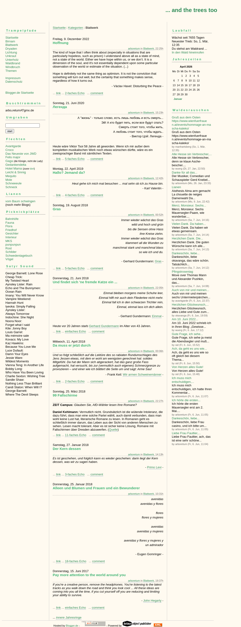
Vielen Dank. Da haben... (189, 224)
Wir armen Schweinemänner (142, 374)
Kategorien (75, 27)
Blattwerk (11, 45)
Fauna (9, 222)
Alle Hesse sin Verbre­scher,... (192, 154)
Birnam (10, 41)
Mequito (10, 176)
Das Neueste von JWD (20, 153)
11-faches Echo (75, 435)
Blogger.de (72, 625)
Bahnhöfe (12, 219)
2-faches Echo (74, 93)
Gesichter (12, 233)
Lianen (176, 187)
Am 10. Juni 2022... (185, 319)
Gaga (9, 161)
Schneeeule (13, 183)
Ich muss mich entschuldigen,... (183, 380)
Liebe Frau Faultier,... (186, 433)
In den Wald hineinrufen (188, 52)
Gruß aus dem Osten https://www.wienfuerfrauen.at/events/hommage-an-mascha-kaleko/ (191, 123)
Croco (9, 150)
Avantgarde (13, 146)
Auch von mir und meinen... (190, 290)
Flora (8, 226)
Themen (11, 71)
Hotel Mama (13, 168)
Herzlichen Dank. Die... (187, 238)
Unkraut (10, 56)
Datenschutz (13, 81)
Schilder (10, 252)
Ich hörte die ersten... (186, 400)
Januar (178, 98)
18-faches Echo (75, 561)
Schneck (11, 187)
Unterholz (12, 59)
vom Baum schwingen (20, 201)
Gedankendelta (15, 164)
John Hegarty (152, 600)
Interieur (11, 237)
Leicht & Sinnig (15, 172)
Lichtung (11, 52)
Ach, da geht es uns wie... (189, 348)
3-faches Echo (74, 474)
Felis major (12, 157)
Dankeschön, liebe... (186, 253)
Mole (8, 180)
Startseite (11, 37)
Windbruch (12, 67)
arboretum (134, 48)
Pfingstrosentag (182, 271)
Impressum (12, 78)
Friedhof (11, 230)
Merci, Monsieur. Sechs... (189, 205)
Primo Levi (154, 467)
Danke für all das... (184, 172)
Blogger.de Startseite (19, 92)
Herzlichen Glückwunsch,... (190, 304)
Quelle (113, 429)
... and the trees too (191, 10)
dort (32, 168)
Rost (8, 248)
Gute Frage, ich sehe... (187, 334)
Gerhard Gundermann (104, 326)
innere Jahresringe (68, 617)
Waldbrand (12, 63)
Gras (158, 261)
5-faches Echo (74, 159)
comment (96, 93)
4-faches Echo (74, 195)
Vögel (9, 259)
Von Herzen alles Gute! (187, 367)
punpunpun (13, 244)
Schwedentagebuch (18, 255)
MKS (8, 241)
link (58, 93)
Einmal (156, 316)
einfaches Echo (75, 331)
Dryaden (11, 48)
